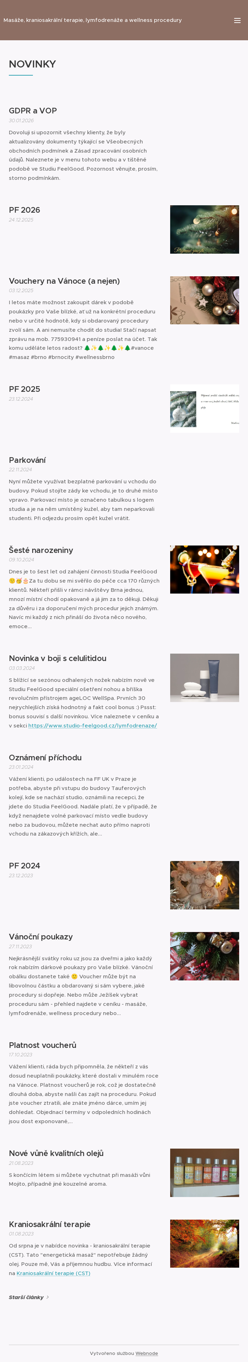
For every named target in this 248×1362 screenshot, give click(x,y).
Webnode (146, 1353)
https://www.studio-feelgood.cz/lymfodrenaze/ (92, 725)
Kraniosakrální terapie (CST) (53, 1273)
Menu (237, 20)
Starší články (26, 1297)
